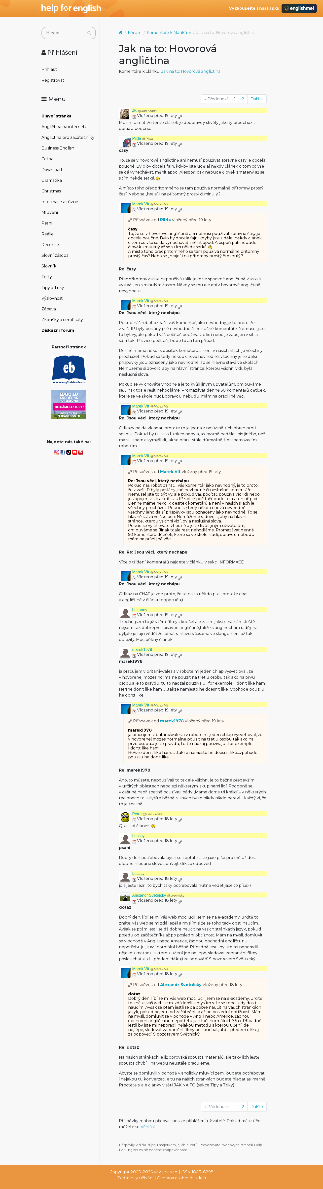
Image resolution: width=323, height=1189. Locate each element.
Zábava (48, 309)
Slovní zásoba (55, 255)
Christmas (51, 191)
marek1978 (142, 649)
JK (144, 111)
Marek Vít (150, 204)
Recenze (50, 244)
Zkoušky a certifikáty (62, 319)
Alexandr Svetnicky (158, 895)
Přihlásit (49, 69)
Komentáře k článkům (169, 32)
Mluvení (49, 212)
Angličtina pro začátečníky (67, 137)
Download (51, 169)
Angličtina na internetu (64, 126)
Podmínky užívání (135, 1178)
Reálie (47, 234)
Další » (257, 99)
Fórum (135, 32)
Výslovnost (52, 298)
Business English (57, 148)
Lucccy (138, 836)
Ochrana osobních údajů (181, 1178)
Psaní (46, 223)
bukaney (139, 610)
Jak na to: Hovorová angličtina (190, 71)
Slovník (48, 266)
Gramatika (51, 180)
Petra (147, 814)
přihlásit (148, 1126)
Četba (47, 158)
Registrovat (52, 80)
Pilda (142, 138)
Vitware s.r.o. (166, 1172)
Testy (46, 276)
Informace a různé (59, 201)
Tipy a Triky (52, 287)
